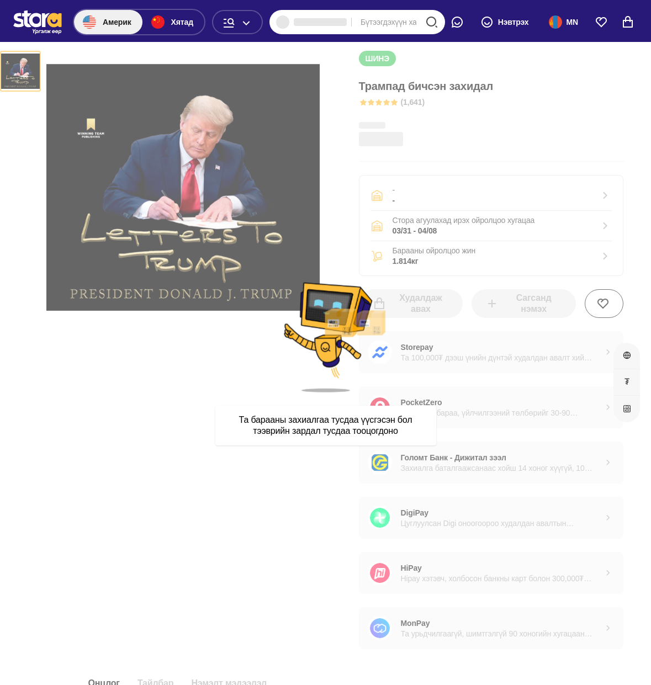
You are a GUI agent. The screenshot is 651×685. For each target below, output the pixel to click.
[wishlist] (601, 22)
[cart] (628, 22)
